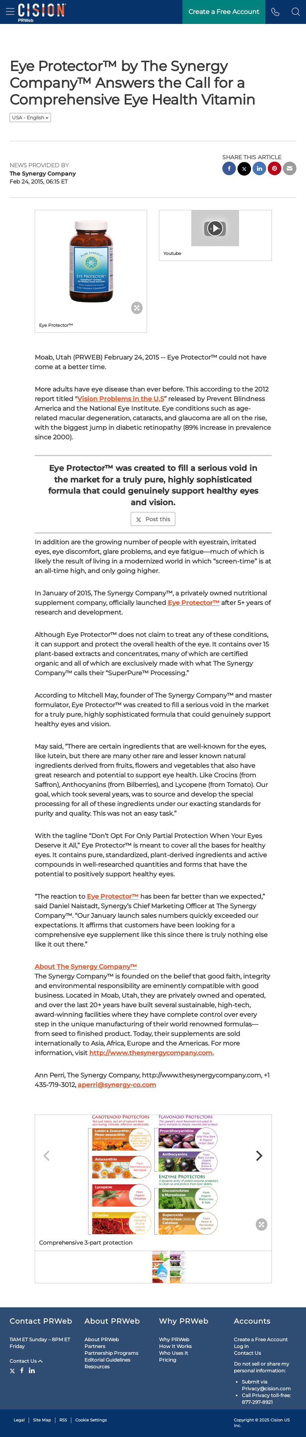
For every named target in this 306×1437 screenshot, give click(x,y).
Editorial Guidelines (107, 1360)
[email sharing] (289, 169)
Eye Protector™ (194, 603)
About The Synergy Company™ (86, 967)
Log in (241, 1346)
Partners (94, 1346)
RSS (63, 1420)
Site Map (42, 1420)
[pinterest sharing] (274, 169)
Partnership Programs (111, 1353)
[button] (296, 12)
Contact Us (26, 1361)
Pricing (167, 1360)
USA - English (30, 118)
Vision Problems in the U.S (120, 399)
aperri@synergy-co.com (117, 1085)
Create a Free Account (261, 1339)
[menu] (10, 12)
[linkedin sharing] (259, 169)
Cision (277, 1420)
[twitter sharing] (244, 170)
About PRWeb (101, 1339)
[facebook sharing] (229, 169)
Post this (153, 519)
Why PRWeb (174, 1339)
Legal (19, 1420)
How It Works (175, 1346)
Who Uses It (173, 1353)
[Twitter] (13, 1370)
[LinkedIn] (32, 1370)
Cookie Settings (91, 1420)
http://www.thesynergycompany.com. (151, 1053)
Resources (97, 1367)
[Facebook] (22, 1370)
